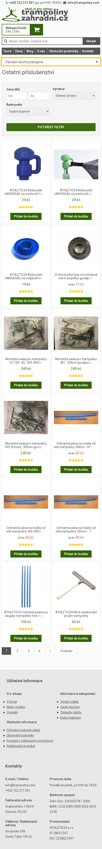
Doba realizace (70, 717)
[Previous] (50, 651)
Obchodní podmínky (63, 51)
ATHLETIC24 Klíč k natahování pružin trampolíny (76, 614)
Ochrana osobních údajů (23, 730)
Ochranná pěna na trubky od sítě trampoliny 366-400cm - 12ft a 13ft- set (25, 530)
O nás (41, 51)
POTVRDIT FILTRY (51, 127)
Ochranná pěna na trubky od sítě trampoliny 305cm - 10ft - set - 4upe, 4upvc (76, 530)
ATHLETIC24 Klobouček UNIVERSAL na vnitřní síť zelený (76, 192)
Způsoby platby (71, 712)
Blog (29, 51)
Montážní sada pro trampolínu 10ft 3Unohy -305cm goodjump (26, 445)
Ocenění (12, 712)
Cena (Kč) (13, 89)
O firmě (12, 701)
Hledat (91, 41)
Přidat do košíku (26, 216)
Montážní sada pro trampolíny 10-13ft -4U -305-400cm (26, 360)
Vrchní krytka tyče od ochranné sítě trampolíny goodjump (76, 276)
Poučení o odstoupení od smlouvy (30, 740)
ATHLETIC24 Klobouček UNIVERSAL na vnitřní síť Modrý (25, 192)
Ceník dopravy (70, 707)
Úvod (7, 51)
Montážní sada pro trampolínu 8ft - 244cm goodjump (76, 360)
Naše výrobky (16, 707)
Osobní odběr (69, 701)
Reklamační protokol (21, 746)
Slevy (19, 51)
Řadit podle (14, 104)
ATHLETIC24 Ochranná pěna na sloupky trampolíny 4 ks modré (26, 614)
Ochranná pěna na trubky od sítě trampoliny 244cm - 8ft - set (76, 445)
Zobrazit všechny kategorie (24, 62)
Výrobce (59, 89)
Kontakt (88, 51)
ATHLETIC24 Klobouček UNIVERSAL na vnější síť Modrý (26, 276)
